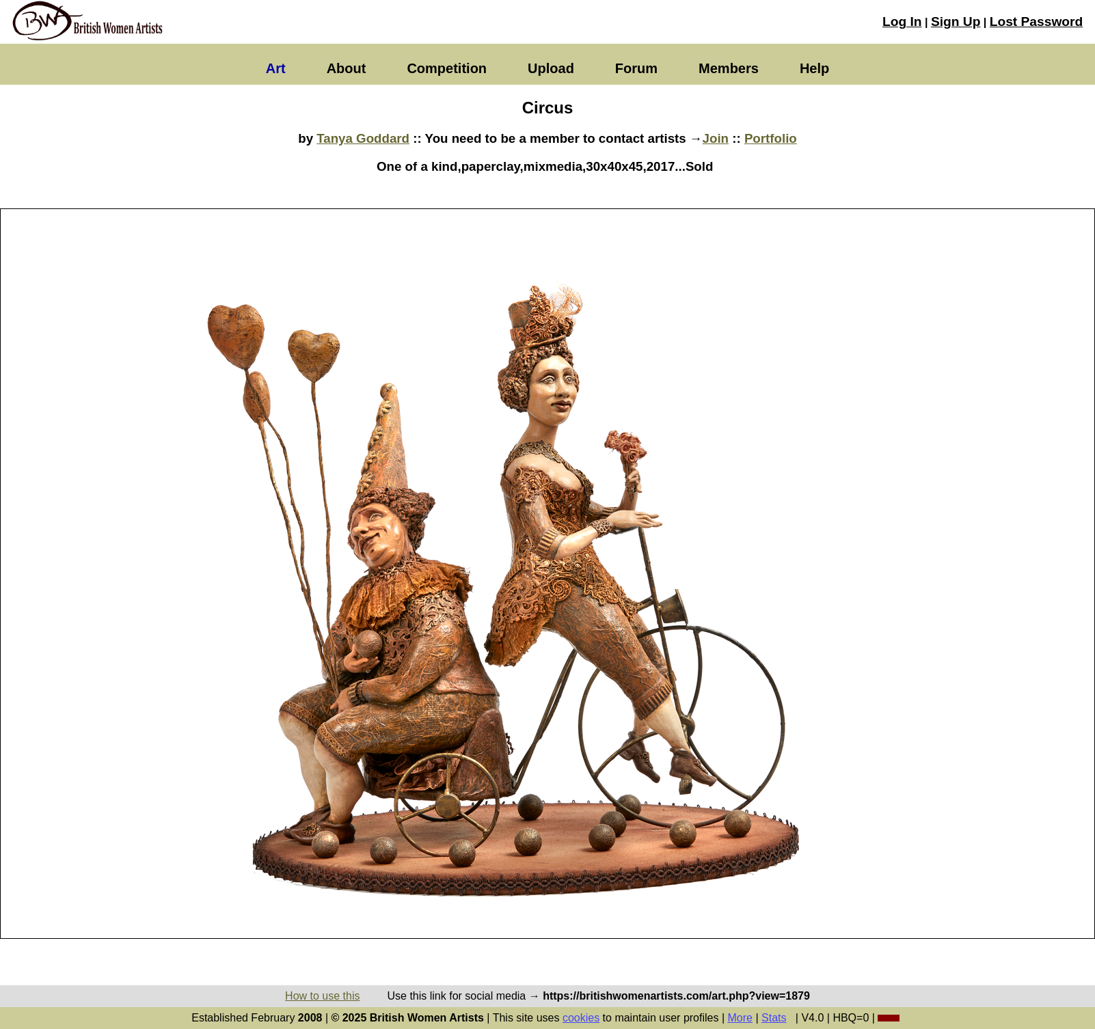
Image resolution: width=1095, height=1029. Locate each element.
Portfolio (770, 138)
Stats (773, 1018)
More (740, 1018)
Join (716, 138)
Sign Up (955, 21)
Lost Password (1036, 21)
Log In (902, 21)
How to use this (322, 996)
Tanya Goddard (362, 138)
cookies (581, 1018)
